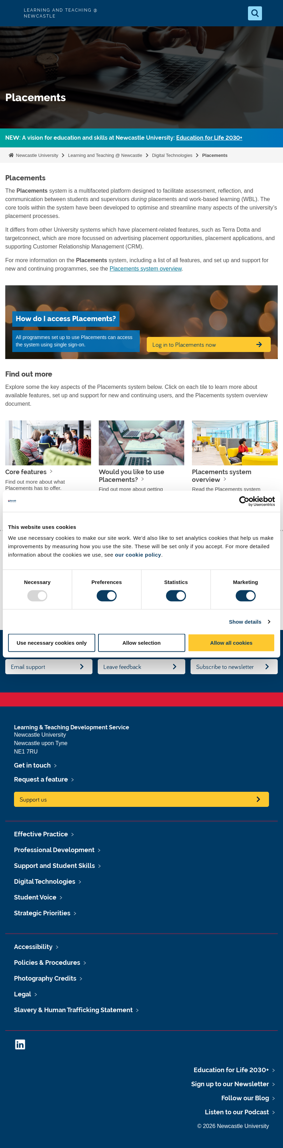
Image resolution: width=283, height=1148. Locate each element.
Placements (214, 155)
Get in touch (32, 765)
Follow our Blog (245, 1098)
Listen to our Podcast (237, 1112)
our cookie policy (138, 555)
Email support (28, 667)
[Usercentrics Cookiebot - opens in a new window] (244, 501)
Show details (245, 621)
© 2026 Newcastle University (233, 1126)
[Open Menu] (272, 13)
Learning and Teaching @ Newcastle (105, 155)
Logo (11, 13)
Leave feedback (122, 667)
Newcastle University (36, 155)
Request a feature (41, 779)
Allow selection (141, 643)
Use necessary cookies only (51, 643)
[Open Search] (255, 13)
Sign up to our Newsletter (230, 1084)
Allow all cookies (231, 643)
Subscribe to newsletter (225, 667)
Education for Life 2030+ (209, 137)
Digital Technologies (172, 155)
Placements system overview (145, 269)
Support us (33, 799)
